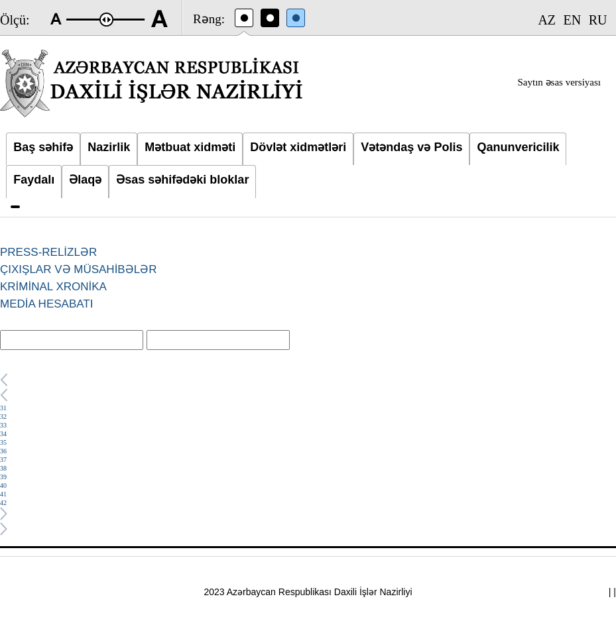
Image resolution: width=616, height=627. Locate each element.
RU (598, 20)
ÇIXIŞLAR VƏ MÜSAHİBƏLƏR (78, 269)
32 (3, 416)
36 (3, 451)
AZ (547, 20)
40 (3, 485)
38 (3, 468)
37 (3, 459)
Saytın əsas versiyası (559, 82)
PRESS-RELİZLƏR (48, 252)
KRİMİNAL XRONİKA (53, 286)
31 (3, 408)
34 (3, 433)
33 (3, 425)
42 (3, 502)
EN (573, 20)
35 (3, 442)
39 (3, 477)
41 (3, 494)
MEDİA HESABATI (46, 304)
